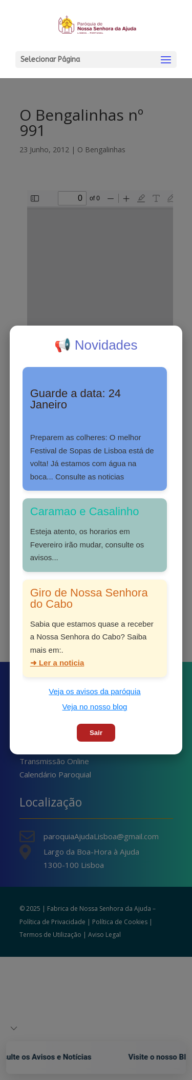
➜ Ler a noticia (57, 662)
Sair (96, 733)
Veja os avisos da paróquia (94, 691)
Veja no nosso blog (94, 706)
